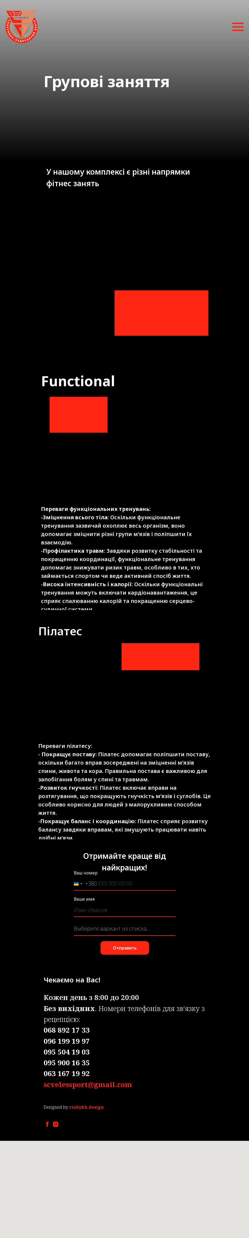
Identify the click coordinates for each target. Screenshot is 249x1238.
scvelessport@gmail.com (88, 1084)
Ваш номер (86, 873)
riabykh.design (86, 1107)
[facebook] (47, 1124)
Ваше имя (84, 899)
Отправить (125, 948)
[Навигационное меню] (238, 27)
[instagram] (55, 1124)
